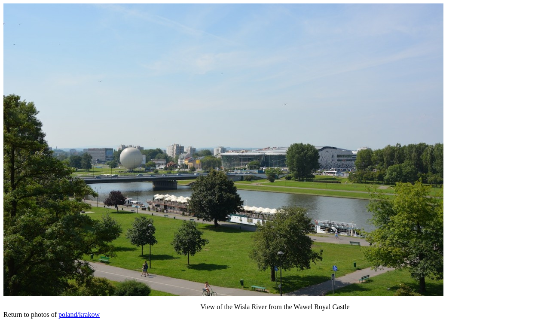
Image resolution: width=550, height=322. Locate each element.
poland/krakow (79, 314)
